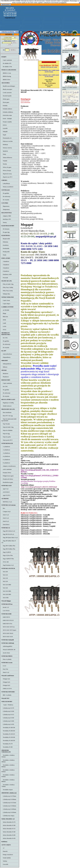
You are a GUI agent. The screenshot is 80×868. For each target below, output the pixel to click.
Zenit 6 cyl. (5, 518)
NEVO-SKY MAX (7, 633)
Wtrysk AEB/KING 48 (8, 649)
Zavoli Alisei (5, 653)
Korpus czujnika (6, 122)
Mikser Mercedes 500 (70, 273)
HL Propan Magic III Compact (70, 257)
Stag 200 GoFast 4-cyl (8, 531)
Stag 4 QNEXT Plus (7, 558)
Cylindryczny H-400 (7, 721)
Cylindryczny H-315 (7, 714)
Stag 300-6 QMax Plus (8, 545)
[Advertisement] (70, 390)
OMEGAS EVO (6, 688)
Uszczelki (4, 864)
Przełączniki (5, 251)
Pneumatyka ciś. (6, 138)
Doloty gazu (5, 99)
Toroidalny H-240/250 (8, 740)
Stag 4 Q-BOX (6, 552)
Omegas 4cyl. (5, 679)
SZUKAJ (13, 50)
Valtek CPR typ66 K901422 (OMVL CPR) (70, 66)
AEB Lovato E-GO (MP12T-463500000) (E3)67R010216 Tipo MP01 (70, 175)
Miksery (4, 367)
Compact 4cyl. (6, 511)
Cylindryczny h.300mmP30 (70, 209)
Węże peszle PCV (7, 440)
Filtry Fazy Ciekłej (7, 287)
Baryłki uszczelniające (8, 86)
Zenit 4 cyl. (5, 515)
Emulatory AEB (6, 274)
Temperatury (5, 209)
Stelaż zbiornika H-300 (8, 825)
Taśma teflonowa (6, 157)
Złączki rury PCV (6, 177)
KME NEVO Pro (6, 623)
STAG (3, 329)
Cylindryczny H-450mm (8, 812)
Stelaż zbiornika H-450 (8, 838)
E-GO (3, 666)
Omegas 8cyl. (5, 685)
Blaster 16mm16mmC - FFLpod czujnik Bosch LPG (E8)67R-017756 (70, 193)
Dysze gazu (5, 102)
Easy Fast (4, 669)
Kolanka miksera (6, 109)
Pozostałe (4, 277)
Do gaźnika (5, 193)
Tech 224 (4, 575)
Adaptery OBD (6, 216)
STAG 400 (5, 562)
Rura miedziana (6, 412)
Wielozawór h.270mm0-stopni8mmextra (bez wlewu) (70, 103)
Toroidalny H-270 (6, 744)
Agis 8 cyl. (5, 489)
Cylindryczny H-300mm (8, 799)
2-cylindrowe (5, 450)
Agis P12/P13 (5, 495)
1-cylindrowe (5, 446)
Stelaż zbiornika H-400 (8, 835)
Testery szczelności (7, 186)
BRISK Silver (5, 79)
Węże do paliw (6, 437)
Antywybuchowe (6, 354)
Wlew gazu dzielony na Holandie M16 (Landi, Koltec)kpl (70, 121)
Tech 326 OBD (6, 591)
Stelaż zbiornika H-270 (8, 822)
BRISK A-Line (6, 73)
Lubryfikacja (5, 183)
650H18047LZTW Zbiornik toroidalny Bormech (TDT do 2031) (70, 157)
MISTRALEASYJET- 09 (70, 287)
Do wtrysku (5, 199)
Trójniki (4, 161)
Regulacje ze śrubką (7, 402)
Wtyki (3, 255)
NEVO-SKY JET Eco (8, 627)
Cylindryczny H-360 (7, 718)
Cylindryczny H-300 (7, 711)
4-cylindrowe (5, 456)
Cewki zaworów (6, 92)
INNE (3, 320)
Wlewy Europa (6, 170)
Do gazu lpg (5, 232)
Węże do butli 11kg (7, 427)
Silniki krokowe (6, 406)
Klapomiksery (6, 357)
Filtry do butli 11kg (7, 284)
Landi (3, 323)
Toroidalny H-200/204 (8, 731)
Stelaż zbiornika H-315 (8, 828)
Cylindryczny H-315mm (8, 802)
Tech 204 (4, 571)
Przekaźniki (5, 248)
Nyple (3, 135)
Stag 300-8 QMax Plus (8, 549)
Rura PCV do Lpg (7, 415)
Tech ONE (5, 597)
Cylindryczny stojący (7, 815)
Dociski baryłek (6, 96)
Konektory (5, 245)
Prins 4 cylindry (6, 659)
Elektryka (4, 242)
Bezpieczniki (5, 238)
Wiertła (4, 164)
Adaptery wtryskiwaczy (8, 466)
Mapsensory (5, 206)
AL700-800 (5, 310)
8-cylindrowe (5, 463)
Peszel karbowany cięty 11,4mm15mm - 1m (70, 303)
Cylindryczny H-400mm (8, 809)
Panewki (4, 851)
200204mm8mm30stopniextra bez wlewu (70, 50)
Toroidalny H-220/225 (8, 734)
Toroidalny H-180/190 (8, 727)
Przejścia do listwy (7, 479)
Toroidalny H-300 (6, 747)
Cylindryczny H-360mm (8, 806)
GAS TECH (5, 610)
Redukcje (4, 144)
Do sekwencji (5, 196)
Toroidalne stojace (7, 789)
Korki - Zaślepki (6, 118)
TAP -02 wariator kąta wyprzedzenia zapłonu (70, 319)
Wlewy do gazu (6, 167)
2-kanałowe (5, 264)
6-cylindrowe (5, 459)
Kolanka (4, 105)
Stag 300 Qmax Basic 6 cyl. (9, 537)
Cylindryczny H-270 (7, 708)
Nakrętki (4, 131)
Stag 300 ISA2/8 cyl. (7, 534)
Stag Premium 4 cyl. (7, 565)
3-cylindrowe (5, 453)
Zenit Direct (5, 524)
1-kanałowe (5, 261)
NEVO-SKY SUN (7, 636)
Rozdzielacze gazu (7, 482)
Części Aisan (5, 300)
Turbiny (4, 861)
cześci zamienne (6, 469)
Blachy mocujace (6, 89)
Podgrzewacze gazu (7, 476)
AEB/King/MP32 (6, 646)
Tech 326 (4, 588)
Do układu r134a (6, 66)
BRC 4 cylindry (6, 695)
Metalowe (4, 373)
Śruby (3, 154)
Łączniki (4, 128)
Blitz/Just (4, 316)
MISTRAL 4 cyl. (6, 502)
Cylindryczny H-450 (7, 724)
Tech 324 (4, 581)
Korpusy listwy (6, 472)
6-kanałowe (5, 271)
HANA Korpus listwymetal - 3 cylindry (70, 241)
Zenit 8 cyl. (5, 521)
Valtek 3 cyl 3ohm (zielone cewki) (70, 87)
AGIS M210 (5, 492)
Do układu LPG (6, 63)
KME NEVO (5, 617)
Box (3, 508)
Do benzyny (5, 229)
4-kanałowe (5, 268)
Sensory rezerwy (6, 148)
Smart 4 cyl (5, 672)
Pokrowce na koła (6, 141)
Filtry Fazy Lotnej (7, 290)
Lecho (3, 326)
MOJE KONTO (6, 4)
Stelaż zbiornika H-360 (8, 832)
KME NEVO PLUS (7, 620)
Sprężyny (4, 151)
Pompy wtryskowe (7, 854)
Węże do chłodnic (7, 430)
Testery (4, 222)
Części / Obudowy (7, 705)
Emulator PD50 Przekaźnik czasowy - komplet (70, 224)
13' (2, 848)
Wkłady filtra (5, 294)
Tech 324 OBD (6, 584)
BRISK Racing (6, 76)
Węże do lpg (5, 433)
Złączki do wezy (6, 174)
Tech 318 (4, 578)
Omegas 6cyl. (5, 682)
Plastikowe (5, 376)
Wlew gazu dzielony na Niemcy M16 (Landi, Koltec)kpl (70, 139)
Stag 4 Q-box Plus (7, 555)
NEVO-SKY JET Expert (8, 630)
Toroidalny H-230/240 (8, 737)
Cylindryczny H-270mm (8, 796)
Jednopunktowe (6, 364)
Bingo (3, 313)
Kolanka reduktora (7, 112)
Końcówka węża (6, 115)
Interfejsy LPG (6, 219)
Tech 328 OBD (6, 594)
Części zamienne (6, 60)
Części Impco (5, 303)
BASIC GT (5, 607)
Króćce (4, 125)
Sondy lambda (6, 858)
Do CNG (4, 338)
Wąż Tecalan (5, 424)
